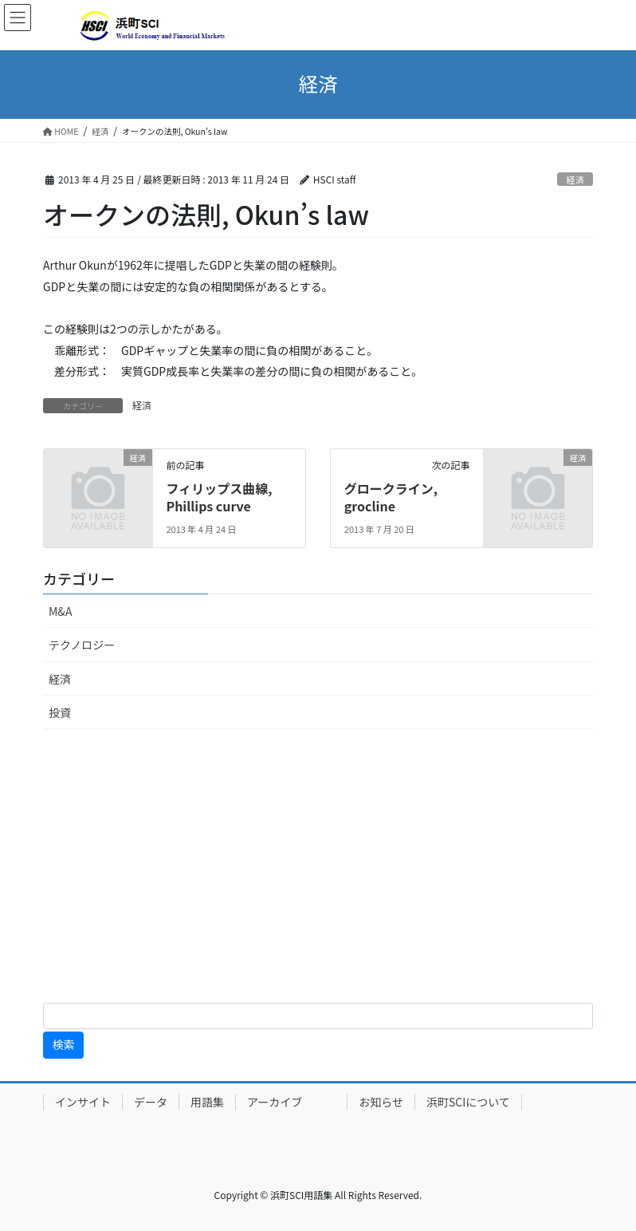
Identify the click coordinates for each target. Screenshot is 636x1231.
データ (150, 1102)
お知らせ (381, 1102)
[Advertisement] (318, 868)
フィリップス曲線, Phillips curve (219, 497)
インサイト (83, 1102)
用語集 (207, 1102)
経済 (574, 179)
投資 (60, 712)
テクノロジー (82, 645)
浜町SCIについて (468, 1102)
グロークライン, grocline (391, 497)
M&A (60, 611)
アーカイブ (291, 1102)
